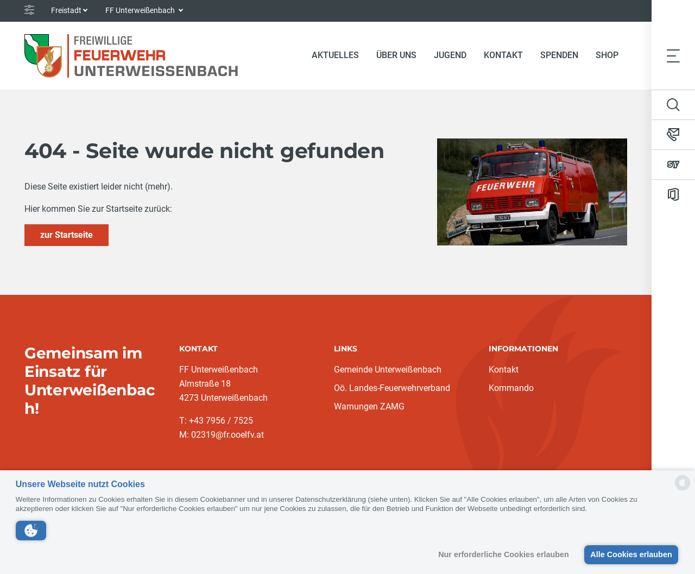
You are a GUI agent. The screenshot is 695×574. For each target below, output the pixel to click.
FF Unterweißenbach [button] (140, 10)
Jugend (450, 55)
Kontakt (503, 55)
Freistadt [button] (66, 10)
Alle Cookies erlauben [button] (631, 554)
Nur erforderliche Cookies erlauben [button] (503, 554)
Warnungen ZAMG (369, 406)
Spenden (559, 55)
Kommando (511, 388)
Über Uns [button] (396, 55)
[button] (31, 530)
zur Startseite (66, 235)
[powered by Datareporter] (682, 490)
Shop (607, 55)
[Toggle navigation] (673, 55)
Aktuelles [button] (335, 55)
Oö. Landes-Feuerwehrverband (392, 388)
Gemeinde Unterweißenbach (387, 369)
